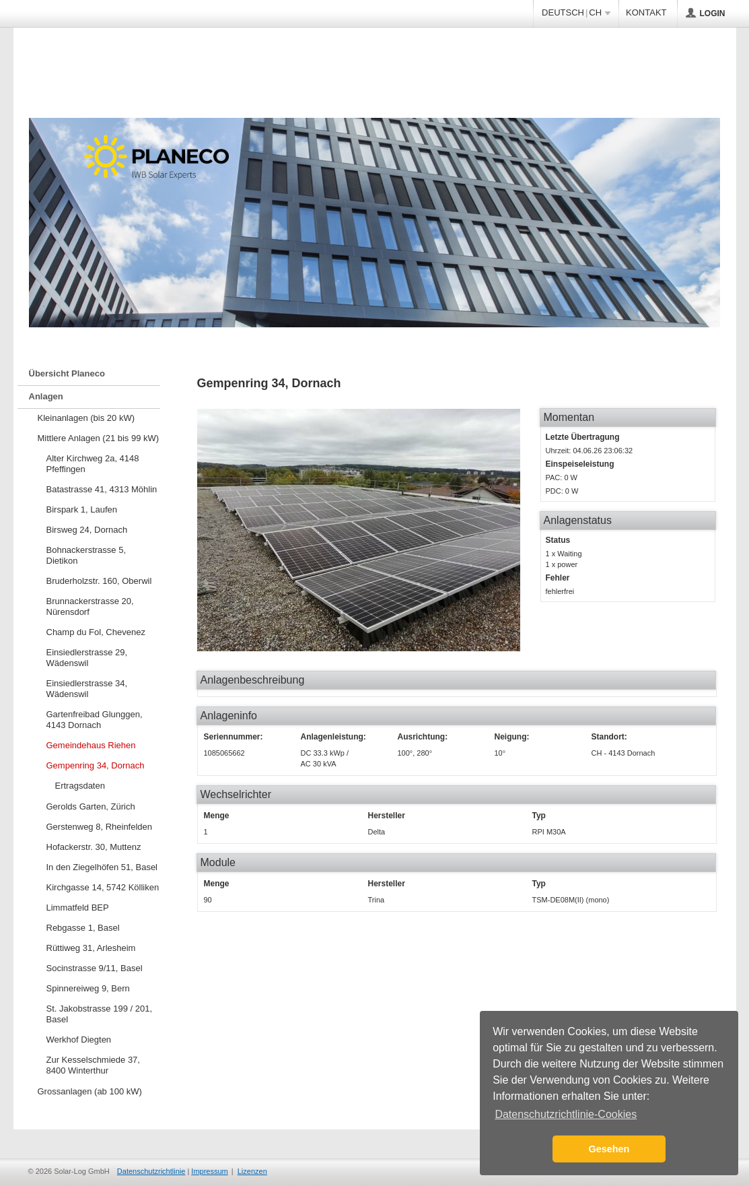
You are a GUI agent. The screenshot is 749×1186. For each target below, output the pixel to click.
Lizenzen (252, 1171)
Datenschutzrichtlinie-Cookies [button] (566, 1114)
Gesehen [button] (609, 1149)
